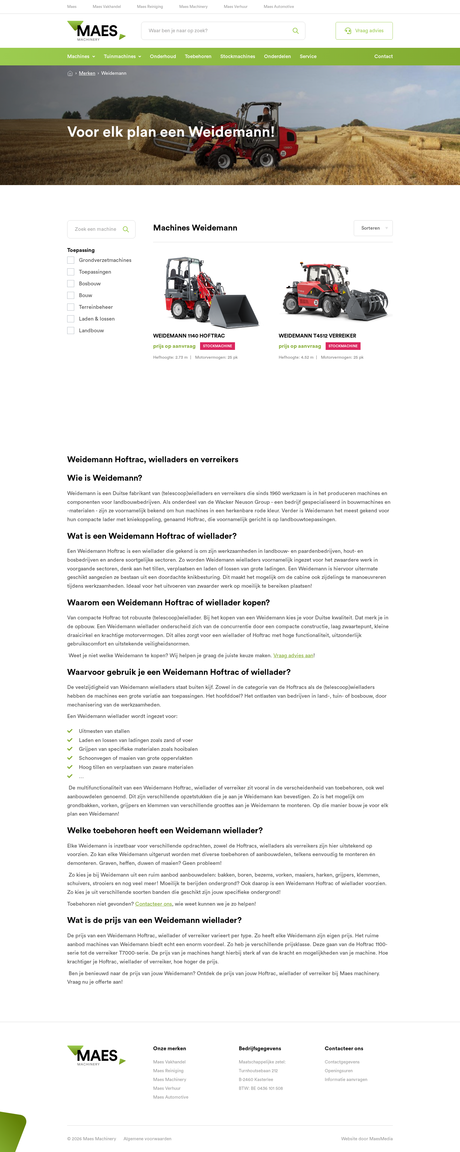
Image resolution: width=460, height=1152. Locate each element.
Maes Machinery (193, 7)
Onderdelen (277, 56)
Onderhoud (163, 56)
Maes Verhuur (236, 7)
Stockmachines (237, 56)
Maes (72, 7)
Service (308, 56)
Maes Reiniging (150, 7)
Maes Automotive (279, 7)
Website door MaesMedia (367, 1139)
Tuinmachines (120, 56)
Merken (87, 73)
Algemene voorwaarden (147, 1139)
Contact (383, 56)
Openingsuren (339, 1071)
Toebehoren (198, 56)
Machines (79, 56)
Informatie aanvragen (346, 1080)
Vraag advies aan (293, 655)
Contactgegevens (342, 1062)
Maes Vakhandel (107, 7)
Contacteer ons (153, 904)
